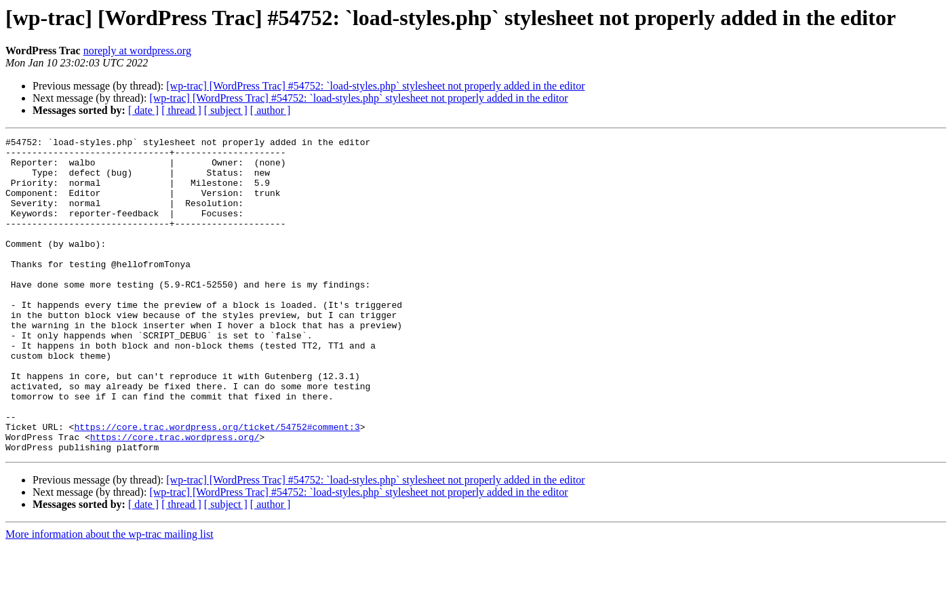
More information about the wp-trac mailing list (109, 597)
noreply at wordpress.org (137, 50)
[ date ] (143, 110)
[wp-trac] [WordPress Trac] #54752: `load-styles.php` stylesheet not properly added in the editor (375, 86)
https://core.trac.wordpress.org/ (175, 498)
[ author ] (270, 110)
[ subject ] (225, 110)
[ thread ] (181, 110)
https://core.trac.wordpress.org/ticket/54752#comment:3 (216, 485)
